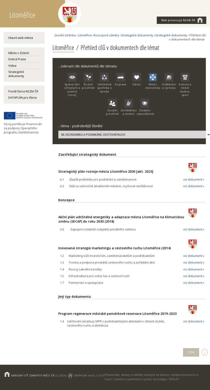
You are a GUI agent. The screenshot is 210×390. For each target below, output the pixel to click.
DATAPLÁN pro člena (22, 97)
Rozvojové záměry (106, 35)
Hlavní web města (20, 38)
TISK (191, 352)
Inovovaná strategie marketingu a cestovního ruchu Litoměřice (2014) (114, 248)
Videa (12, 65)
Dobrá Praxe (17, 59)
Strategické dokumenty (16, 74)
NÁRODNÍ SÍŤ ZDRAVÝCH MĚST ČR (32, 375)
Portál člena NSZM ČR (23, 91)
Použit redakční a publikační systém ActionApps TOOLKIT (142, 379)
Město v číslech (18, 53)
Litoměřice (85, 35)
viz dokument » (193, 179)
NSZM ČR (181, 20)
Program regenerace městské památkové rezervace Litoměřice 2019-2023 (117, 313)
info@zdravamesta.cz (185, 374)
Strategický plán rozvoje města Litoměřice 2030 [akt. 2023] (105, 171)
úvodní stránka (65, 35)
